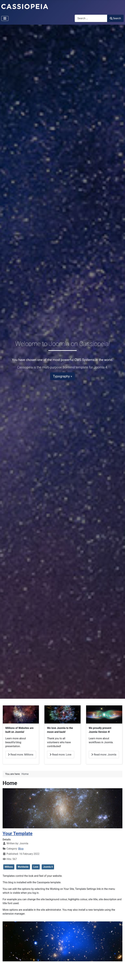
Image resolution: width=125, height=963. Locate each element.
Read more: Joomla (103, 754)
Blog (20, 848)
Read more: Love (60, 754)
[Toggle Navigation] (4, 18)
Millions (9, 867)
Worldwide (23, 867)
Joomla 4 (48, 867)
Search (115, 18)
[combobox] (91, 18)
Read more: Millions (20, 754)
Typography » (62, 376)
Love (35, 867)
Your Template (17, 833)
